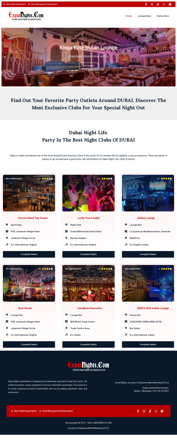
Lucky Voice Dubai (89, 220)
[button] (5, 57)
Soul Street (25, 315)
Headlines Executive (90, 315)
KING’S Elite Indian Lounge (153, 315)
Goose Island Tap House (33, 220)
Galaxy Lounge (146, 220)
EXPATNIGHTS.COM (102, 433)
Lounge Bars (144, 16)
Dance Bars (163, 16)
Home (129, 16)
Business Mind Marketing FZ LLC (154, 393)
